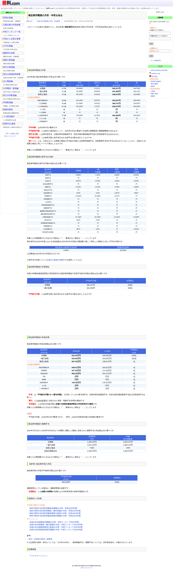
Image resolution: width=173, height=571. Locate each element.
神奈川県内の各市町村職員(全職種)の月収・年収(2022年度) (53, 508)
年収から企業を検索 (11, 39)
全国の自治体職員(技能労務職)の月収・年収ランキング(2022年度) (56, 530)
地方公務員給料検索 (11, 74)
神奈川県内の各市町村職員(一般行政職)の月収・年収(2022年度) (55, 511)
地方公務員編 (9, 67)
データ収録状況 (156, 60)
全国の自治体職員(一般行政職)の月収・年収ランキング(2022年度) (56, 524)
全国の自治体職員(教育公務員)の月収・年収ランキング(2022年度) (56, 527)
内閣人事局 (154, 94)
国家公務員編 (9, 60)
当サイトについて (10, 136)
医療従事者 (8, 109)
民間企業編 (8, 18)
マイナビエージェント (38, 556)
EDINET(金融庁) (156, 81)
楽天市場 (154, 76)
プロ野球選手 (9, 117)
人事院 (153, 91)
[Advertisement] (86, 48)
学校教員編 (8, 102)
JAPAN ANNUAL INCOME (159, 70)
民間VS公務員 (9, 124)
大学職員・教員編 (11, 88)
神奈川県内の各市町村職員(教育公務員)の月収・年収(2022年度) (55, 513)
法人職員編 (8, 81)
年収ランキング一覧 (11, 32)
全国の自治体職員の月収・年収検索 (48, 21)
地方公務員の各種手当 (58, 260)
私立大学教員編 (10, 95)
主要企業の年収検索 (11, 25)
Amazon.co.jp (155, 73)
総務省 (153, 96)
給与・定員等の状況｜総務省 (40, 539)
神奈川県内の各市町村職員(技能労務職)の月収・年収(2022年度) (55, 516)
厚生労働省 (154, 84)
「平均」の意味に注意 (11, 133)
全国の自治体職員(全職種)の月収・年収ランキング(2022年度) (54, 522)
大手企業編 (8, 46)
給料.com (29, 21)
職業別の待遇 (9, 53)
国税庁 (153, 86)
